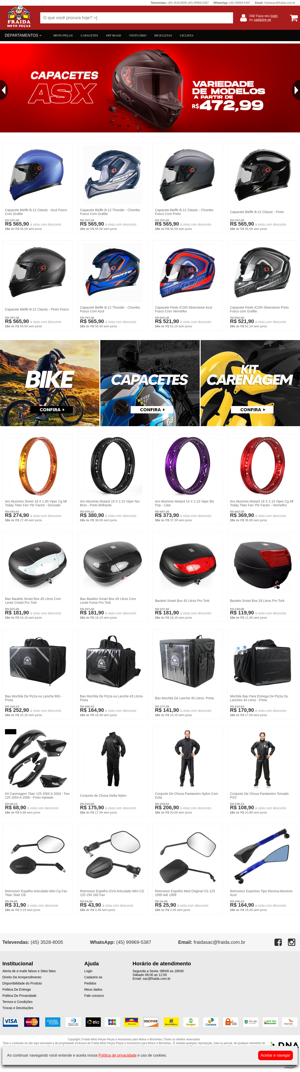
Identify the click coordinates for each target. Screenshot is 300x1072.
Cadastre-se (93, 977)
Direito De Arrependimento (21, 977)
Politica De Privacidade (19, 996)
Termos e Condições (17, 1002)
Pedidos (90, 983)
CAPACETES (89, 35)
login (274, 16)
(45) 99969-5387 (120, 942)
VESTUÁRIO (137, 35)
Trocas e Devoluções (17, 1008)
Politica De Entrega (16, 989)
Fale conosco (94, 996)
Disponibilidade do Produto (22, 983)
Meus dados (93, 989)
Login (88, 971)
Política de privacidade (117, 1055)
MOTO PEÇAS (63, 35)
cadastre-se (262, 20)
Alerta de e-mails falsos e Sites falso (29, 971)
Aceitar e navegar (275, 1055)
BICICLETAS (163, 35)
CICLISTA (186, 35)
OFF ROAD (113, 35)
